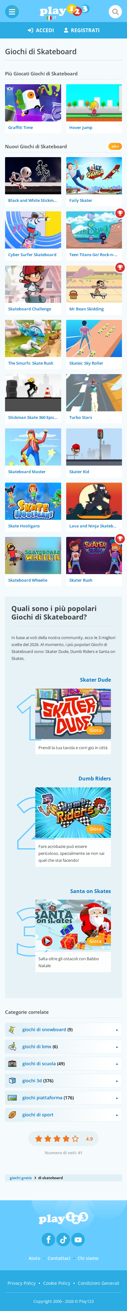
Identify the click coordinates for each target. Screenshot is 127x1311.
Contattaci (59, 1258)
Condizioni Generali (98, 1283)
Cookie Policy (56, 1283)
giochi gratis (21, 1177)
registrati (82, 30)
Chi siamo (88, 1258)
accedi (41, 30)
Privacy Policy (22, 1283)
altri (115, 146)
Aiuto (34, 1258)
